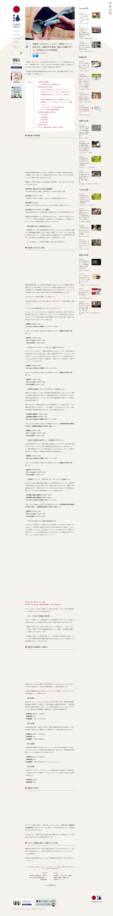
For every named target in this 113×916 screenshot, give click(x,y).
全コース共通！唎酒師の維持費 (50, 109)
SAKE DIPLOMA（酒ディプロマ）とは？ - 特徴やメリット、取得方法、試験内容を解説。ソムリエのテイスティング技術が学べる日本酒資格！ (84, 81)
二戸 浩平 (81, 51)
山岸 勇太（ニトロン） (83, 167)
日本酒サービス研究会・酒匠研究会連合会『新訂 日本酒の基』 (43, 604)
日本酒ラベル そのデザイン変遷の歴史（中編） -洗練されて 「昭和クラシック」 (62, 877)
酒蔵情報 (16, 42)
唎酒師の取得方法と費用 (45, 87)
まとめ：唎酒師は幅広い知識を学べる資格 (50, 127)
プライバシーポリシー (16, 909)
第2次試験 (44, 117)
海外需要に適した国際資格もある (51, 84)
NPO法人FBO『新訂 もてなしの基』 (35, 602)
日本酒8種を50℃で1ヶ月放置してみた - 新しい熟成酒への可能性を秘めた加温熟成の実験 (84, 33)
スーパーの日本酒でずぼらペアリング (93, 285)
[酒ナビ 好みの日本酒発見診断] (45, 906)
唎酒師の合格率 (42, 124)
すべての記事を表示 (50, 885)
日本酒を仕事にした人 (88, 102)
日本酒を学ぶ (16, 31)
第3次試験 (44, 119)
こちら (53, 691)
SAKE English (87, 115)
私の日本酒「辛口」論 (88, 51)
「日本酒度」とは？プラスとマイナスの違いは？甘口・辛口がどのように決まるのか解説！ (84, 230)
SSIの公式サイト (57, 301)
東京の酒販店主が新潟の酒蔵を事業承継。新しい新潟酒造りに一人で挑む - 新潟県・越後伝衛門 (84, 147)
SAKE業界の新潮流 (16, 38)
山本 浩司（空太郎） (83, 152)
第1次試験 (44, 114)
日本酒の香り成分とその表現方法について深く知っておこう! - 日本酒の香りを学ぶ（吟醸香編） (84, 161)
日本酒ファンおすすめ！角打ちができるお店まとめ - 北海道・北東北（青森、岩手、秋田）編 (84, 307)
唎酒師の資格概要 (43, 82)
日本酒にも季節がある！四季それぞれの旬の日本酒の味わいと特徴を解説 (38, 877)
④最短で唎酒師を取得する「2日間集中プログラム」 (56, 99)
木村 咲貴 (81, 115)
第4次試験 (44, 122)
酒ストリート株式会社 (31, 909)
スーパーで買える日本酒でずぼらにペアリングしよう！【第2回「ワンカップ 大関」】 (84, 279)
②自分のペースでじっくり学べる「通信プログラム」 (56, 92)
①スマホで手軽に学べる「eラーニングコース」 (55, 89)
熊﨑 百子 (81, 270)
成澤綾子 (81, 102)
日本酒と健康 (16, 35)
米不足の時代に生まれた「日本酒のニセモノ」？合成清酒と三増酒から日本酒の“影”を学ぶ (84, 265)
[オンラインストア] (22, 906)
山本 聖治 (81, 38)
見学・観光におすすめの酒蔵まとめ (93, 183)
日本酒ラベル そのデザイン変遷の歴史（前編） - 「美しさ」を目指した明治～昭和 (84, 18)
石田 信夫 (81, 23)
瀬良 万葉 (81, 138)
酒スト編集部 (36, 53)
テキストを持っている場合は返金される (53, 107)
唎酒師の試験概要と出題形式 (46, 112)
